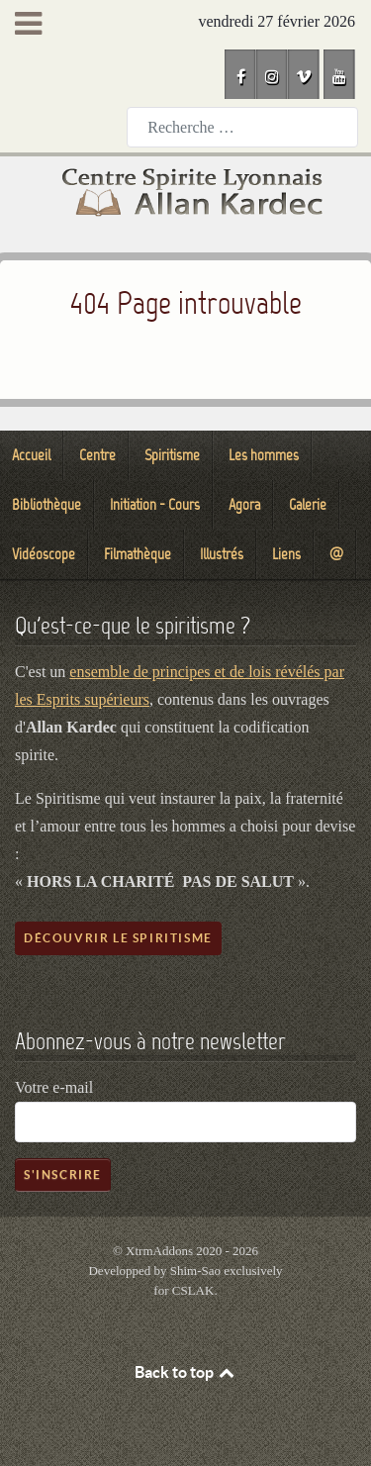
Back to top (186, 1372)
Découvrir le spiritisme (118, 937)
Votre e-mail (54, 1087)
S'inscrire (63, 1174)
